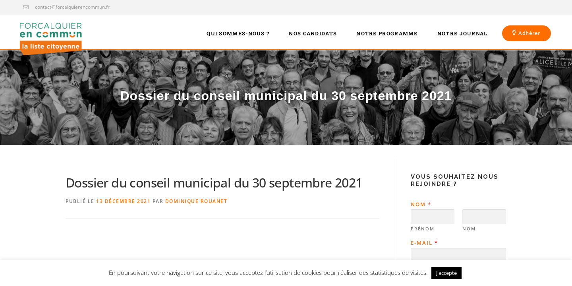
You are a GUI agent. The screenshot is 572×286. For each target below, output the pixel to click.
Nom (421, 204)
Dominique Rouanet (196, 201)
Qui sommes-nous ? (238, 33)
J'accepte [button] (446, 272)
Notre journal (462, 33)
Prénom (423, 229)
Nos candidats (313, 33)
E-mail (424, 243)
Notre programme (387, 33)
